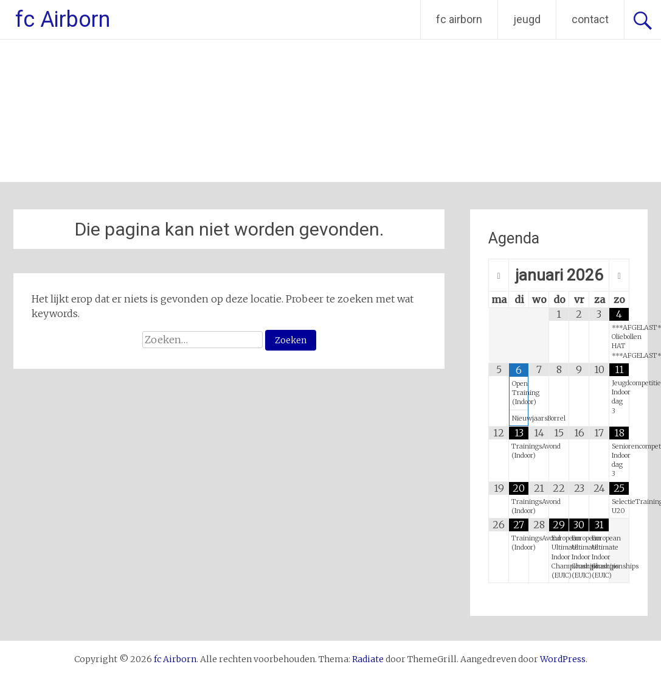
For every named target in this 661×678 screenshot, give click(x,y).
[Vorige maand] (498, 275)
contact (590, 19)
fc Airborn (62, 19)
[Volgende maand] (619, 275)
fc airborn (459, 19)
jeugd (527, 19)
